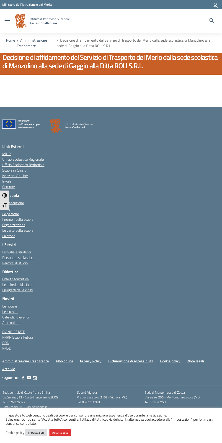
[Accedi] (215, 4)
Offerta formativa (15, 279)
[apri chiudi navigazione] (7, 21)
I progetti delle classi (17, 290)
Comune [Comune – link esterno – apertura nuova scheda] (8, 186)
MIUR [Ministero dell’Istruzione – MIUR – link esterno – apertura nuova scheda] (6, 154)
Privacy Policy (90, 361)
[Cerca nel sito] (211, 21)
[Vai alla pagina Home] (10, 40)
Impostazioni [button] (36, 432)
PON (5, 342)
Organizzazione (13, 225)
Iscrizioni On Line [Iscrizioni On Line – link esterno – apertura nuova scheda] (15, 175)
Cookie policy (170, 361)
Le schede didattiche (18, 284)
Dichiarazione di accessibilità (130, 361)
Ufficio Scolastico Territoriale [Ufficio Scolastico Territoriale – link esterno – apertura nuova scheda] (23, 164)
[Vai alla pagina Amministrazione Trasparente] (32, 42)
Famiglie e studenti (16, 252)
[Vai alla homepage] (20, 21)
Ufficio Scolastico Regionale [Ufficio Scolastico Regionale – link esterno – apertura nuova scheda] (23, 159)
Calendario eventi (15, 317)
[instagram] (35, 378)
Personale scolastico (17, 257)
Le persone (10, 214)
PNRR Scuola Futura (17, 337)
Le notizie (9, 306)
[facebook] (23, 378)
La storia (8, 236)
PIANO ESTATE (13, 331)
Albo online (10, 322)
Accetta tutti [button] (60, 432)
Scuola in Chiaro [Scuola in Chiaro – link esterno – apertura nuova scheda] (14, 170)
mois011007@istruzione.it (29, 406)
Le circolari (10, 311)
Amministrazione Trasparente (25, 361)
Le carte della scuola (17, 230)
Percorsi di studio (15, 263)
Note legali (195, 361)
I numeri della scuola (17, 219)
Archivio (8, 368)
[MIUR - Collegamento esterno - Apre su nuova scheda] (27, 4)
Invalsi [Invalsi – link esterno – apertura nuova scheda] (7, 181)
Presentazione (13, 203)
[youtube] (29, 378)
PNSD (6, 348)
